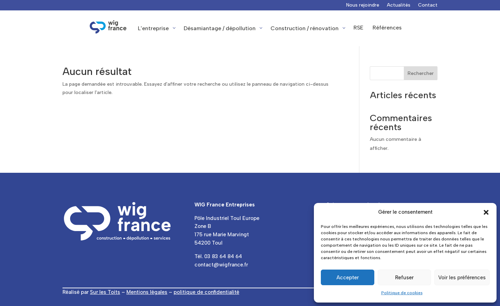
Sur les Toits (105, 292)
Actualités (398, 5)
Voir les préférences (462, 277)
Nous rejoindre (362, 5)
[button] (486, 212)
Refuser (404, 277)
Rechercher (421, 73)
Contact (428, 5)
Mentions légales (146, 292)
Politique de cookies (402, 292)
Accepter (347, 277)
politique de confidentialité (206, 292)
